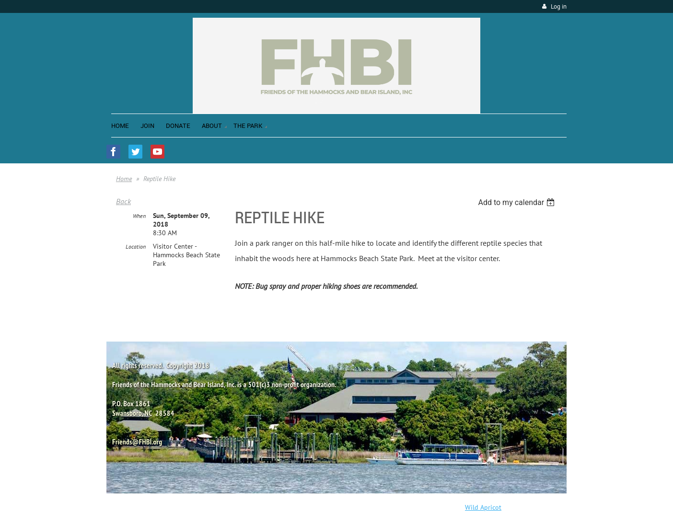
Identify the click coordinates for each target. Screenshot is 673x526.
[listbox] (517, 202)
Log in (559, 6)
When (139, 215)
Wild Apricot (483, 507)
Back (123, 201)
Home (124, 178)
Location (136, 246)
